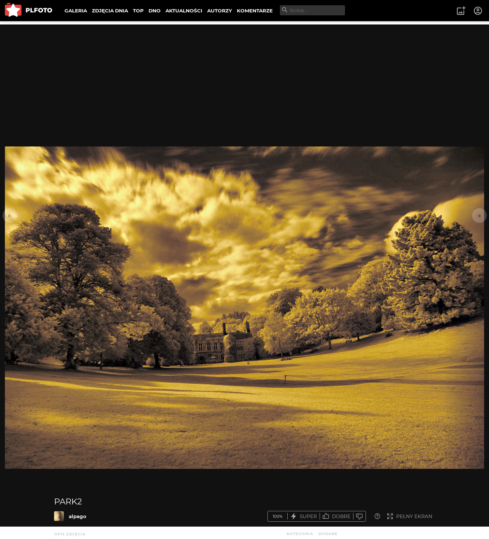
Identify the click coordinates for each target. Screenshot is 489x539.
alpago (77, 516)
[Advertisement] (244, 70)
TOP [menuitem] (138, 11)
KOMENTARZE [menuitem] (255, 11)
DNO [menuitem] (155, 11)
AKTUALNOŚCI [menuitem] (183, 11)
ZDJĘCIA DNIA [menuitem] (110, 11)
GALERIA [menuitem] (76, 11)
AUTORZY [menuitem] (219, 11)
